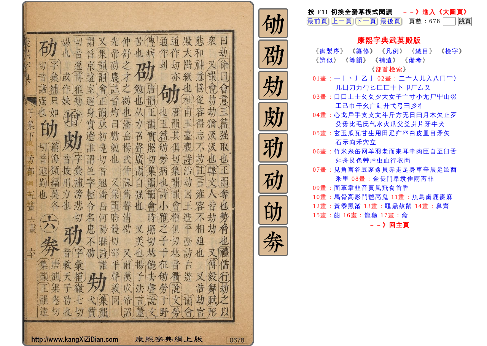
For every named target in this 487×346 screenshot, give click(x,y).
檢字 (452, 51)
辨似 (326, 60)
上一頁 (342, 21)
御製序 (330, 51)
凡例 (392, 51)
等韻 (356, 60)
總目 (422, 51)
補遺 (386, 60)
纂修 (363, 51)
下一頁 (366, 21)
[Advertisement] (389, 292)
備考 (415, 60)
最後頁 (390, 21)
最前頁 (317, 21)
